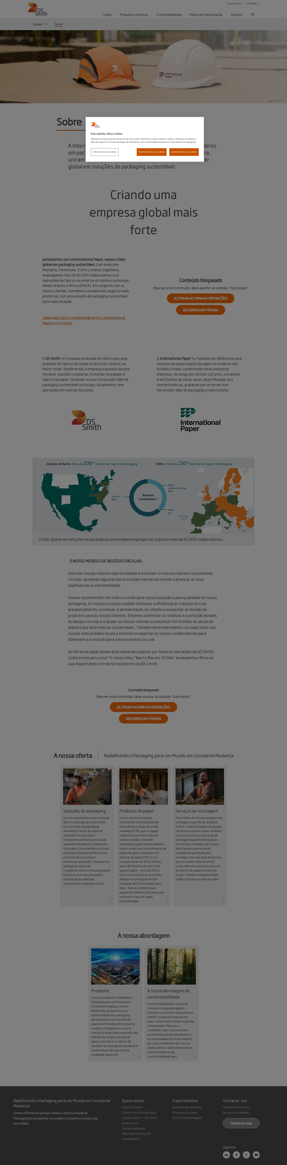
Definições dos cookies (105, 152)
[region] (144, 139)
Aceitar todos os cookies (184, 152)
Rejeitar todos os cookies (152, 152)
